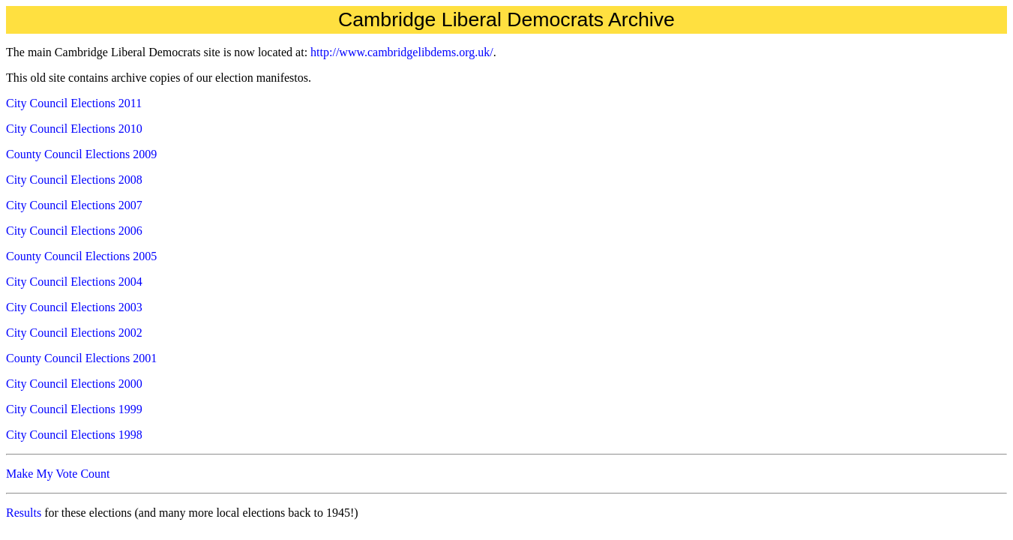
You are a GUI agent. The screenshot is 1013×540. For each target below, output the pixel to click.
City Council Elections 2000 (74, 383)
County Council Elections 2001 (81, 358)
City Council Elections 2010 (74, 128)
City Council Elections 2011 (74, 103)
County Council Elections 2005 (81, 256)
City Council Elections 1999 (74, 409)
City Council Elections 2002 (74, 332)
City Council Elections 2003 (74, 307)
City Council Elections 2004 (74, 281)
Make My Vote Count (58, 473)
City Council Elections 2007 (74, 205)
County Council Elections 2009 (81, 154)
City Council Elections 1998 (74, 434)
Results (23, 512)
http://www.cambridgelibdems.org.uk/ (401, 52)
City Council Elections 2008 (74, 179)
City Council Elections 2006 (74, 230)
